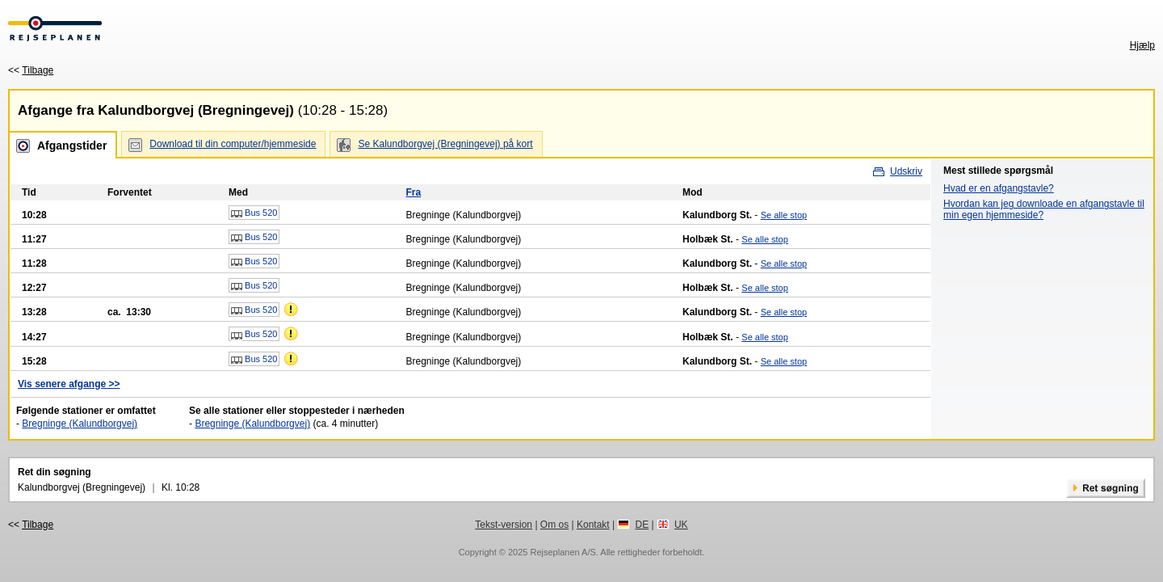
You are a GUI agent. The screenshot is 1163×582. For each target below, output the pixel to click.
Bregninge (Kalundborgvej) (79, 423)
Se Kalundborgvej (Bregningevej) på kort (445, 144)
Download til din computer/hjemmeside (232, 144)
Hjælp (1142, 45)
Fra (413, 192)
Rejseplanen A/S (562, 552)
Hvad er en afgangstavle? (998, 188)
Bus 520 (254, 213)
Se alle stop (784, 215)
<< (30, 70)
